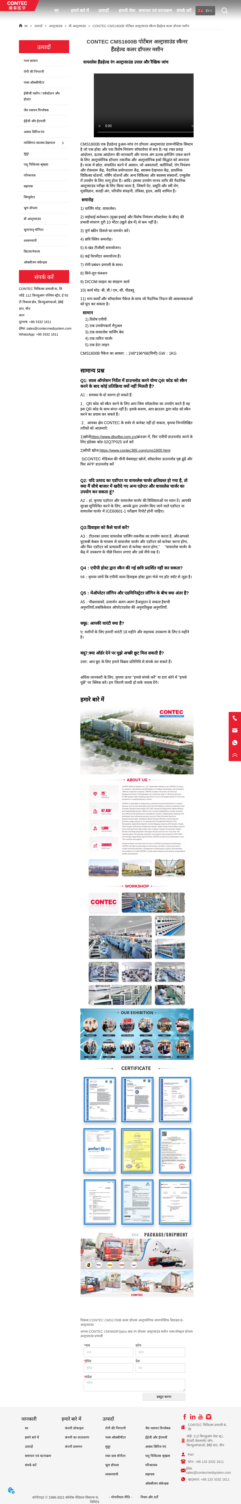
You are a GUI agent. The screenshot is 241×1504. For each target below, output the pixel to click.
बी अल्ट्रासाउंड (77, 26)
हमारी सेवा (127, 10)
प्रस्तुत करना (164, 1397)
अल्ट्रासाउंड (55, 26)
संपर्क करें (184, 10)
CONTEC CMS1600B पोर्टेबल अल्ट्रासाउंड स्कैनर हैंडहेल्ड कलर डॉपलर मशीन (140, 26)
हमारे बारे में (80, 10)
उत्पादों (103, 10)
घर (56, 10)
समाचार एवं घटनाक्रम (155, 10)
